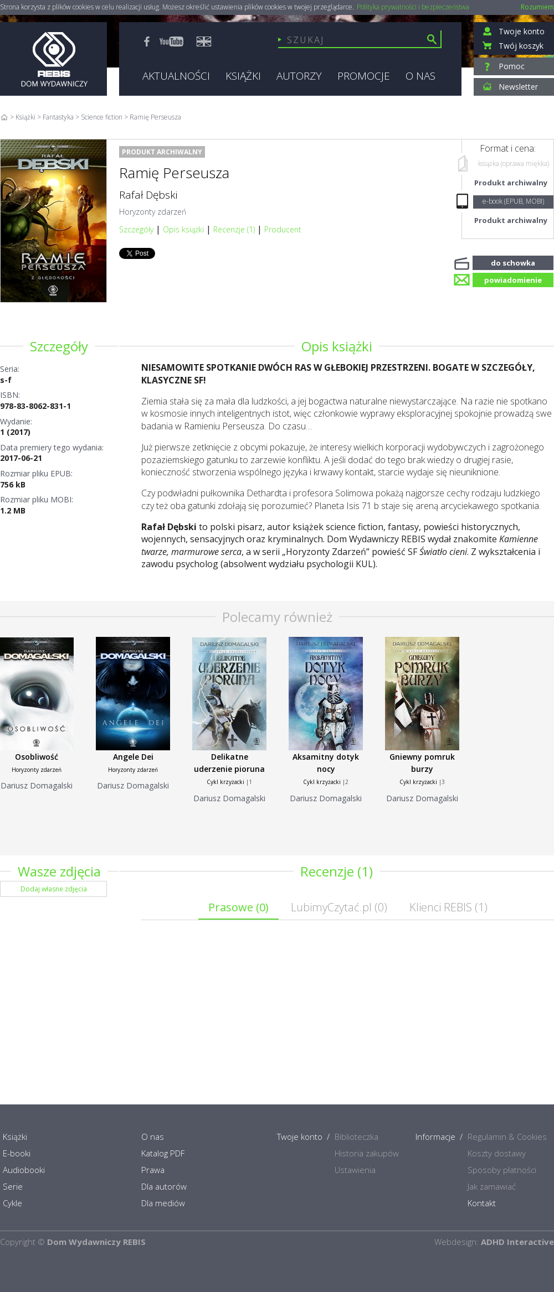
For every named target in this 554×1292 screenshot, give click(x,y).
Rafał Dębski (148, 195)
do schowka (513, 262)
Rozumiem (537, 7)
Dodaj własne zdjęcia (53, 889)
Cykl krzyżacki (225, 782)
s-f (6, 380)
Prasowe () (238, 907)
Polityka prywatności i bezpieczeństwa (413, 7)
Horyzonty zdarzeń (152, 211)
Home (4, 117)
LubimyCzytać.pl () (339, 907)
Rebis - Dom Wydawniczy (53, 59)
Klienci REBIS (448, 907)
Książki (25, 117)
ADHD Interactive (517, 1241)
